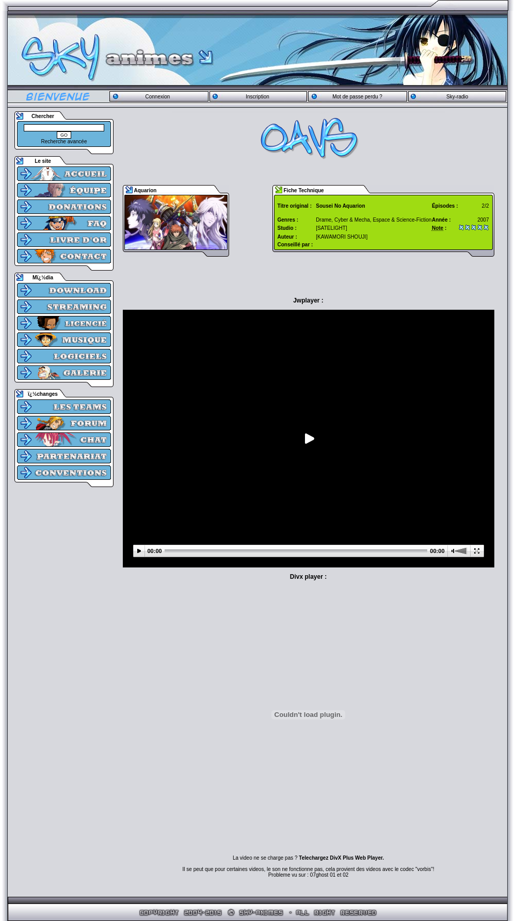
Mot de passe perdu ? (357, 96)
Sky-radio (457, 96)
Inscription (257, 96)
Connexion (157, 96)
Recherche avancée (64, 141)
